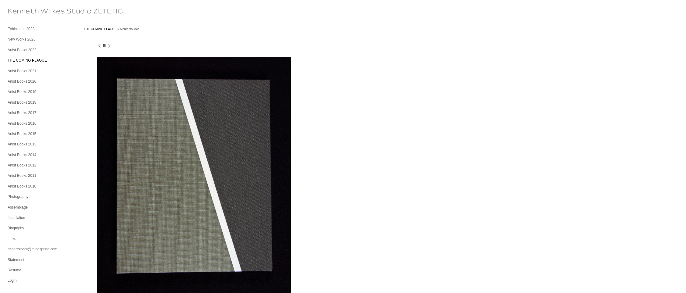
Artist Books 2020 (22, 81)
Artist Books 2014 (22, 155)
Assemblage (18, 207)
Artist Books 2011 (22, 175)
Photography (18, 197)
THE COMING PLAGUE (27, 60)
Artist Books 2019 (22, 92)
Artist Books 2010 (22, 186)
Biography (16, 228)
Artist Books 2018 (22, 102)
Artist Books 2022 (22, 50)
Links (12, 239)
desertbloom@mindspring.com (32, 249)
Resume (14, 270)
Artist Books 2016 (22, 123)
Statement (16, 260)
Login (12, 280)
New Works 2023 (21, 39)
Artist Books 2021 (22, 71)
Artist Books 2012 (22, 165)
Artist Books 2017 (22, 113)
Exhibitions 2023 (21, 29)
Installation (16, 218)
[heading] (23, 11)
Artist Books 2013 (22, 144)
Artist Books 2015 (22, 134)
